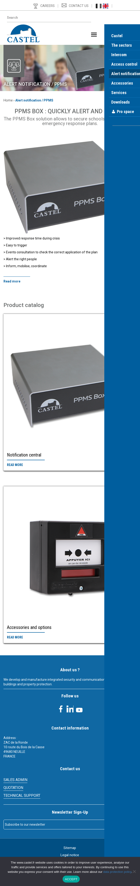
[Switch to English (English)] (105, 6)
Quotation (13, 787)
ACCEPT (71, 879)
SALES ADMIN (15, 780)
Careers (47, 6)
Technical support (21, 795)
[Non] (134, 871)
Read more (15, 465)
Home (8, 100)
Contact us (79, 6)
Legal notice (69, 855)
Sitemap (70, 848)
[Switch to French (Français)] (99, 6)
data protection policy (117, 872)
